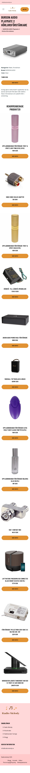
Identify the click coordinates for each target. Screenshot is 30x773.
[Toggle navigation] (3, 9)
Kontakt (14, 760)
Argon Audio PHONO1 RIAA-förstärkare (15, 338)
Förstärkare (16, 67)
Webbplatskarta (22, 762)
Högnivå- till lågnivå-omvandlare (15, 289)
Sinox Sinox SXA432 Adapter (15, 197)
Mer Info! (15, 82)
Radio (10, 67)
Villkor (20, 760)
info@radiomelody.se (7, 2)
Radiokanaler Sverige (10, 734)
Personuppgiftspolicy (9, 762)
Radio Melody (8, 727)
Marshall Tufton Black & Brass (15, 379)
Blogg (6, 737)
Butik (24, 9)
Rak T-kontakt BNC (15, 530)
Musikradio (7, 730)
